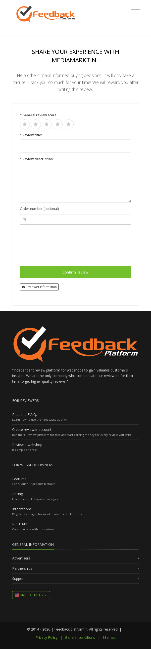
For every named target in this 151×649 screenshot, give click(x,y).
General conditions (80, 637)
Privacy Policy (46, 637)
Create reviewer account (31, 429)
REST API (19, 524)
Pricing (17, 493)
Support (18, 578)
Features (19, 478)
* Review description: (36, 159)
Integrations (22, 509)
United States (29, 595)
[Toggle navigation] (136, 9)
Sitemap (109, 637)
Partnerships (22, 568)
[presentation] (58, 251)
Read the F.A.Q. (24, 414)
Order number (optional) (39, 208)
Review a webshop (27, 444)
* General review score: (38, 115)
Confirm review (75, 272)
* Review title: (31, 135)
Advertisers (21, 558)
